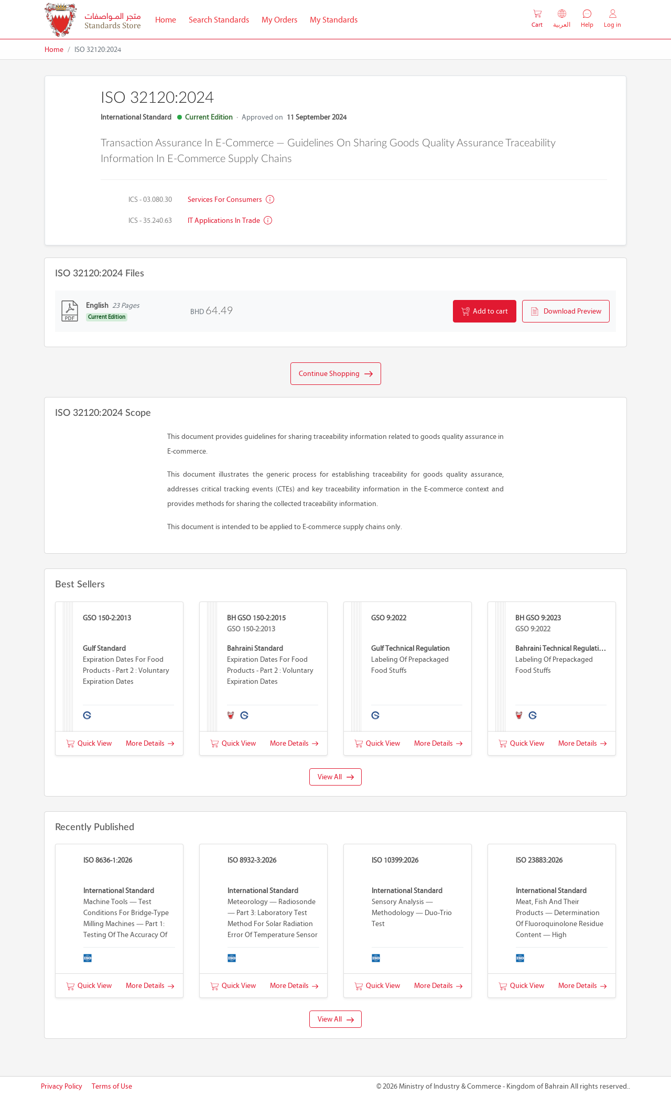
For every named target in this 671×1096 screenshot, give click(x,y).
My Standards (334, 20)
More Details (150, 743)
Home (168, 19)
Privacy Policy (61, 1086)
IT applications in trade (230, 220)
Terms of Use (112, 1086)
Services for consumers (231, 199)
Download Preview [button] (566, 311)
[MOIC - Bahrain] (92, 19)
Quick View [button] (89, 743)
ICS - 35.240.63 (150, 220)
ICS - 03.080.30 (150, 199)
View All (336, 776)
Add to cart (484, 311)
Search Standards (222, 19)
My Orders (279, 20)
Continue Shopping (336, 374)
